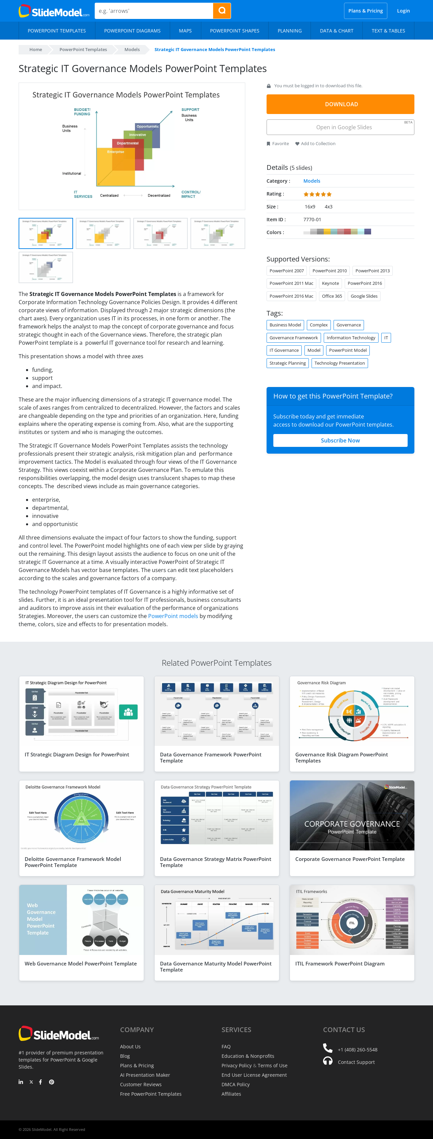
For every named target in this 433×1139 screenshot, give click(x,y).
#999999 (320, 232)
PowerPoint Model (348, 350)
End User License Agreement (254, 1075)
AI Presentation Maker (145, 1075)
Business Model (285, 325)
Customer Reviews (141, 1084)
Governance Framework (294, 338)
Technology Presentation (340, 363)
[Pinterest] (51, 1082)
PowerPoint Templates (83, 49)
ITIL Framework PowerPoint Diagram (340, 963)
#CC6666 (347, 232)
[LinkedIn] (21, 1082)
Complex (319, 325)
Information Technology (351, 338)
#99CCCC (334, 232)
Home (35, 49)
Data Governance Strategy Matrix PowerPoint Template (215, 862)
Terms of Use (273, 1065)
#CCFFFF (361, 232)
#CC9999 (340, 232)
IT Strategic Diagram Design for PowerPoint (77, 754)
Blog (125, 1056)
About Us (130, 1046)
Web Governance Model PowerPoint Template (81, 963)
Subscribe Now (340, 440)
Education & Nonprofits (248, 1056)
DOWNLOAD (341, 104)
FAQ (226, 1046)
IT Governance (284, 350)
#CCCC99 (354, 232)
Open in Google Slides (364, 125)
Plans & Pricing (365, 10)
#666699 (367, 232)
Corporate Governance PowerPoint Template (350, 859)
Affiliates (231, 1094)
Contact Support (356, 1062)
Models (132, 49)
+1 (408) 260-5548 (358, 1049)
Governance (349, 325)
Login (403, 10)
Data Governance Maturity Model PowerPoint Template (216, 966)
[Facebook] (41, 1082)
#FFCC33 (327, 232)
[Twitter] (31, 1082)
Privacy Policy (237, 1065)
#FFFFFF (306, 232)
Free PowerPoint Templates (151, 1094)
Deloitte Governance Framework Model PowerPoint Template (73, 862)
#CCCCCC (313, 232)
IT (386, 338)
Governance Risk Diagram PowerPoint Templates (341, 757)
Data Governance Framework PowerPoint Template (210, 757)
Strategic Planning (288, 363)
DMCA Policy (236, 1084)
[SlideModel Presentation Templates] (54, 11)
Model (313, 350)
